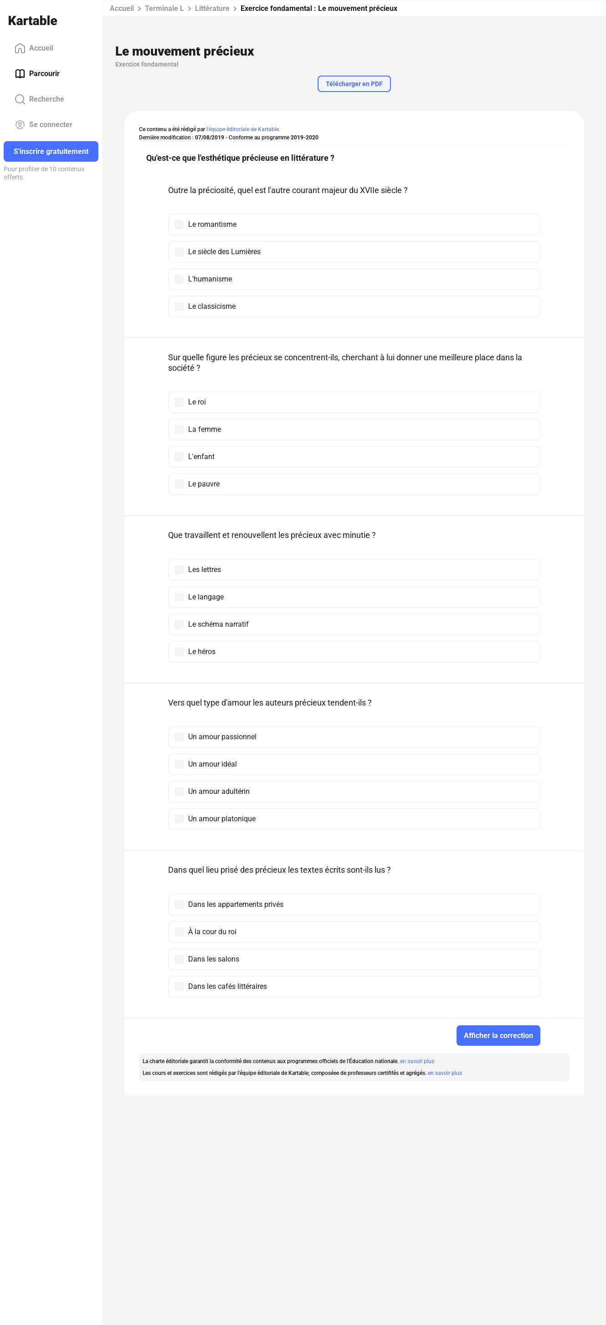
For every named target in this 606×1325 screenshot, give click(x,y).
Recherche (39, 99)
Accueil (34, 48)
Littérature (212, 8)
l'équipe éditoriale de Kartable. (243, 129)
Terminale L (164, 8)
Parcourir (37, 73)
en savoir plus (417, 1061)
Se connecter (43, 124)
